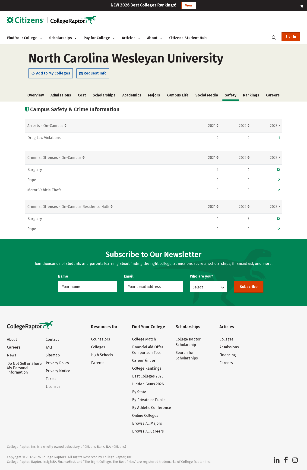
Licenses (53, 386)
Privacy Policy (57, 363)
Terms (51, 379)
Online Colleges (145, 415)
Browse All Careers (148, 431)
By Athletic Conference (151, 407)
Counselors (100, 339)
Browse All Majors (147, 423)
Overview (35, 95)
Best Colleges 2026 (148, 376)
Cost (82, 95)
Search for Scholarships (187, 355)
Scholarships (62, 38)
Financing (227, 355)
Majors (154, 95)
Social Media (206, 95)
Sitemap (53, 355)
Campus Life (178, 95)
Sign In (290, 37)
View (188, 5)
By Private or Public (148, 400)
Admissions (61, 95)
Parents (97, 363)
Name (63, 276)
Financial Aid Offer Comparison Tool (147, 350)
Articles (131, 38)
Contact (52, 339)
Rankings (251, 95)
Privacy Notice (58, 371)
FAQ (49, 347)
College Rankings (146, 368)
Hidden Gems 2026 (148, 384)
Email (128, 276)
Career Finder (143, 360)
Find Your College (24, 38)
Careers (273, 95)
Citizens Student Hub (188, 38)
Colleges (98, 347)
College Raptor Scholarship (188, 342)
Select (198, 287)
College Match (144, 339)
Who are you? (201, 276)
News (11, 355)
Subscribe (249, 286)
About (154, 38)
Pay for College (99, 38)
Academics (131, 95)
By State (139, 392)
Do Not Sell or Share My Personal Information (24, 367)
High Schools (102, 355)
